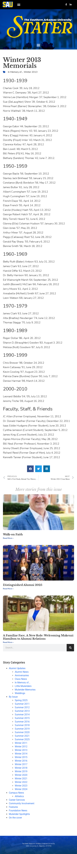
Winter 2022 (21, 782)
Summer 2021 (22, 735)
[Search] (70, 647)
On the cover (15, 817)
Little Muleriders (23, 686)
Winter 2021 (21, 778)
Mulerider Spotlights (19, 814)
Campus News (16, 792)
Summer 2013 (22, 711)
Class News (21, 679)
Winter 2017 (21, 764)
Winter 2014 (21, 753)
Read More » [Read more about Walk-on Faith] (8, 538)
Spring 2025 (21, 700)
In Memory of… (22, 682)
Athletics (19, 796)
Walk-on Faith (13, 534)
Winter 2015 (21, 757)
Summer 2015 (22, 718)
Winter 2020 (21, 775)
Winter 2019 (21, 771)
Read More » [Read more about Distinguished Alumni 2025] (8, 589)
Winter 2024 (21, 789)
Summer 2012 (22, 707)
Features (13, 807)
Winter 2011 (21, 743)
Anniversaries (22, 675)
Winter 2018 (21, 767)
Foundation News (18, 810)
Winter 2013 (31, 72)
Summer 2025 (22, 739)
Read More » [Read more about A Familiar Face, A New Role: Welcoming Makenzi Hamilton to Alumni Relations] (8, 642)
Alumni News (22, 671)
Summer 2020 (22, 732)
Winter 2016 (21, 760)
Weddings (20, 693)
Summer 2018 (22, 725)
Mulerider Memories (25, 689)
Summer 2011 (22, 703)
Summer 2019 (22, 728)
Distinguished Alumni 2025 (22, 585)
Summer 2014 (22, 714)
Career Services (17, 799)
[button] (18, 4)
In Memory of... (15, 72)
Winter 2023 (21, 785)
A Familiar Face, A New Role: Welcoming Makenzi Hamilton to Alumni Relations (38, 637)
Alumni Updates (17, 668)
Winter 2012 (21, 746)
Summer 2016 (22, 721)
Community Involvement (21, 803)
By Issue (13, 696)
